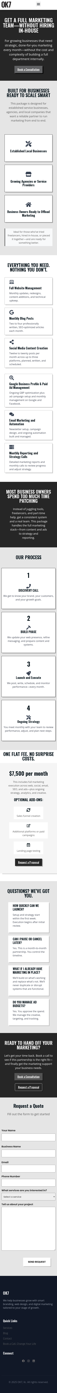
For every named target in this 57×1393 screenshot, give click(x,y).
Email (5, 1162)
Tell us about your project (17, 1204)
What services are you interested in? (24, 1190)
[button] (38, 4)
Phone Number (11, 1176)
